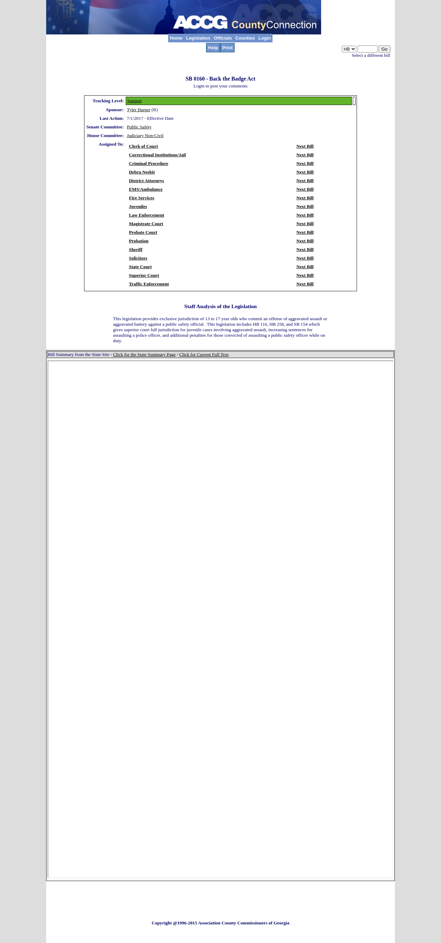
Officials (223, 38)
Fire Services (141, 197)
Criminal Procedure (148, 163)
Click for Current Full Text (203, 354)
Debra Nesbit (142, 172)
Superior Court (144, 275)
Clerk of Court (143, 146)
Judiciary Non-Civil (145, 135)
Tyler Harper (138, 109)
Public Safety (139, 126)
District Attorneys (146, 180)
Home (176, 38)
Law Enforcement (146, 215)
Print (227, 47)
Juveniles (138, 206)
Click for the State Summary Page (144, 354)
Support (134, 100)
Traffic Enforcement (149, 283)
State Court (140, 266)
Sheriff (135, 249)
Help (213, 47)
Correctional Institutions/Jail (157, 154)
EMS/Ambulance (146, 189)
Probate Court (143, 232)
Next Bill (305, 146)
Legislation (198, 38)
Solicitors (138, 258)
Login (264, 38)
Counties (245, 38)
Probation (138, 240)
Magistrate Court (146, 223)
